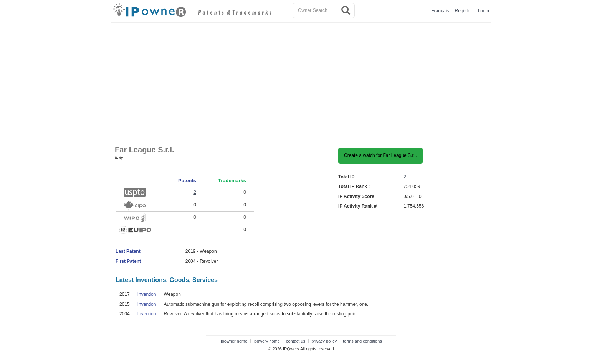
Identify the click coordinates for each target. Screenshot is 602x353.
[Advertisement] (303, 80)
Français (440, 10)
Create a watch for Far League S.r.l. (380, 155)
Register (463, 10)
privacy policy (324, 341)
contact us (295, 341)
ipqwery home (266, 341)
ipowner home (234, 341)
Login (483, 10)
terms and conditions (362, 341)
